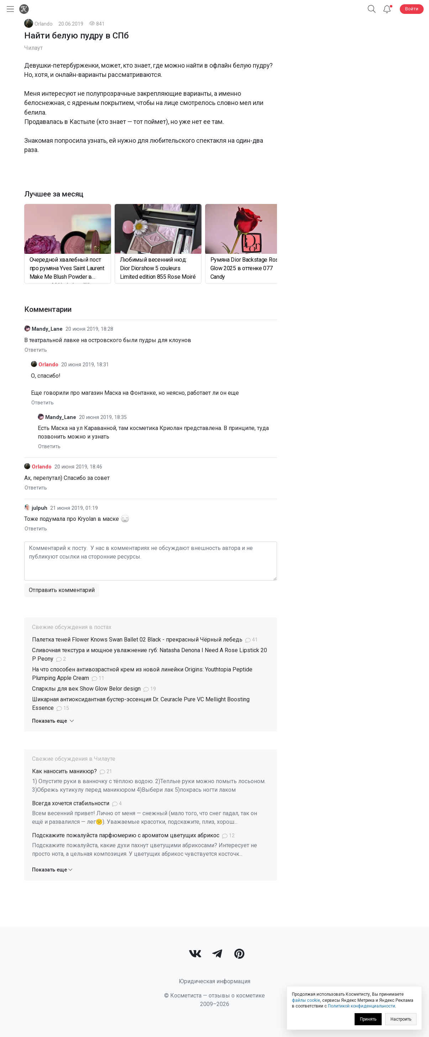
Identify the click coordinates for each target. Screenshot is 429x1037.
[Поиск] (372, 9)
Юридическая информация (214, 981)
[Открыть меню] (9, 9)
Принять (368, 1019)
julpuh (39, 508)
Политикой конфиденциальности (361, 1006)
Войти (411, 8)
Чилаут (33, 47)
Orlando (44, 24)
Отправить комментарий (62, 590)
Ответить (36, 350)
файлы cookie (306, 1000)
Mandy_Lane (47, 329)
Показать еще (53, 721)
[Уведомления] (387, 9)
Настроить (401, 1019)
